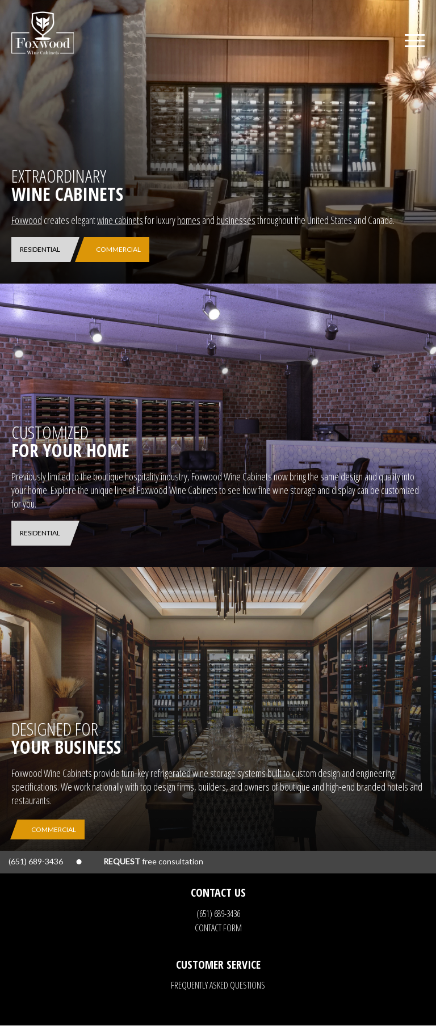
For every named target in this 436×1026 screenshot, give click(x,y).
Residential (40, 249)
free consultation (153, 861)
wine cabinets (120, 220)
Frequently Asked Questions (218, 985)
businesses (235, 220)
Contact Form (218, 928)
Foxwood (26, 220)
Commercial (118, 249)
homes (188, 220)
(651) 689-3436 (218, 913)
